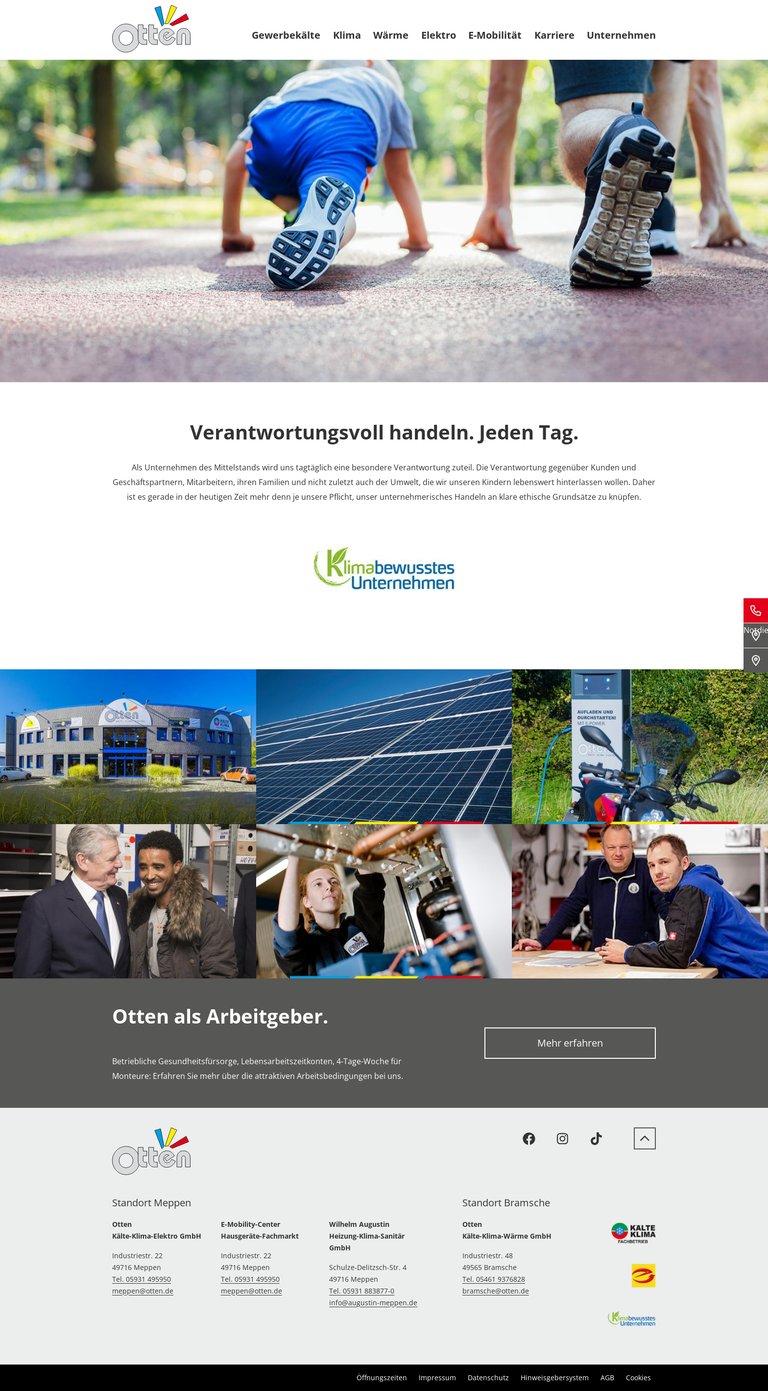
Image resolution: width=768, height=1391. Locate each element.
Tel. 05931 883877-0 (361, 1290)
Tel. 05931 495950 (141, 1279)
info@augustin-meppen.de (373, 1302)
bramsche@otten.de (495, 1290)
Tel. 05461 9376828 (493, 1279)
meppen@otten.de (142, 1290)
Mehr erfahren (570, 1042)
